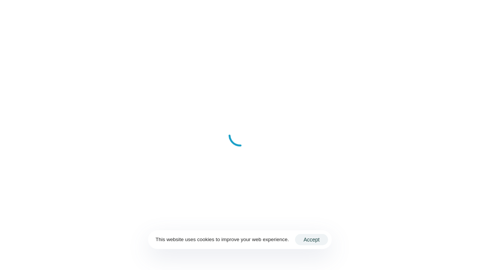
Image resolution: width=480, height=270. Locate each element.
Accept (311, 240)
